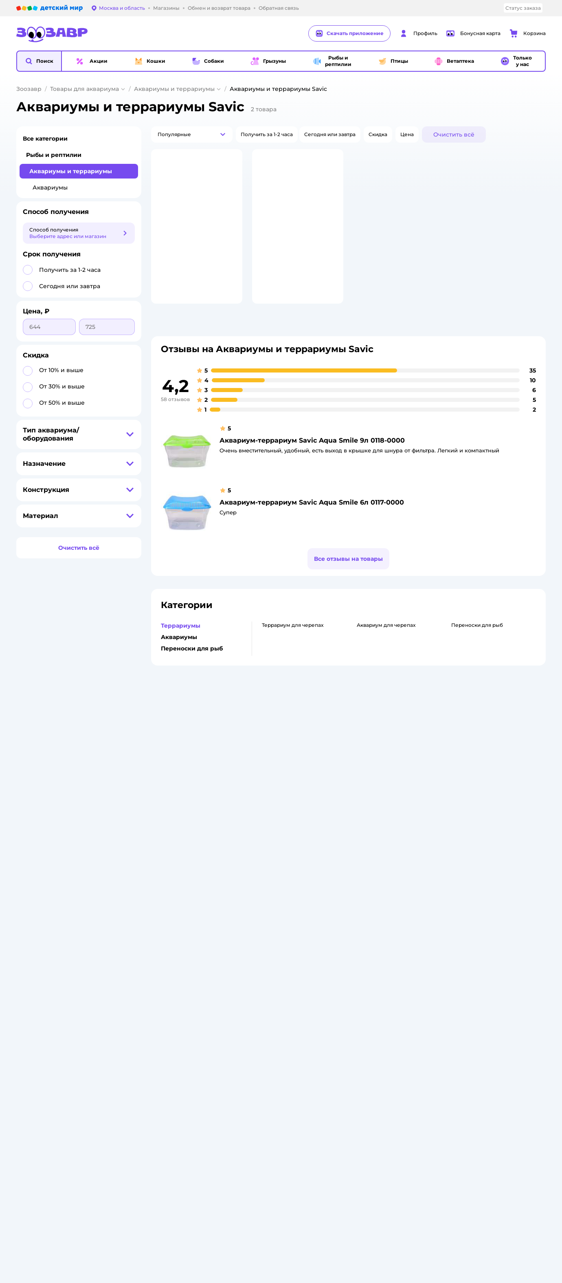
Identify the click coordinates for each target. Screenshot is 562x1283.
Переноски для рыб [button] (192, 682)
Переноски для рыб (477, 658)
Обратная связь (169, 834)
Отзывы (357, 821)
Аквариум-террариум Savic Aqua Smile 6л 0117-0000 (312, 536)
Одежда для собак (470, 789)
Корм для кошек (467, 750)
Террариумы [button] (180, 659)
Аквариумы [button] (179, 670)
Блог (353, 831)
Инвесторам (264, 759)
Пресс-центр (265, 769)
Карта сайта (164, 844)
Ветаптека (459, 799)
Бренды (357, 812)
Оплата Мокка (365, 782)
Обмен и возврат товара (180, 769)
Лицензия (161, 740)
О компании (263, 740)
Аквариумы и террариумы (174, 89)
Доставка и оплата (172, 759)
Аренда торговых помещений (286, 789)
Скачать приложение (349, 33)
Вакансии (260, 808)
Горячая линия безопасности (285, 799)
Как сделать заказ (172, 750)
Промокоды (363, 802)
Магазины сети (367, 841)
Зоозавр (29, 89)
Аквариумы (50, 187)
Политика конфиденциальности (190, 789)
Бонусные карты (369, 740)
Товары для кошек (470, 740)
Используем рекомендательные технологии (74, 893)
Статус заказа (523, 8)
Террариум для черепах (292, 658)
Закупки (258, 779)
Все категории (45, 138)
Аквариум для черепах (386, 658)
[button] (39, 61)
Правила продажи (172, 779)
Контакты (260, 818)
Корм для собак (466, 779)
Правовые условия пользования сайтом (120, 885)
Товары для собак (469, 769)
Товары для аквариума (84, 89)
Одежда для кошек (471, 759)
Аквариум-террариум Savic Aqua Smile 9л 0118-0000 (312, 474)
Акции (355, 792)
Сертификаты (166, 825)
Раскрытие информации (280, 750)
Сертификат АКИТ (172, 815)
